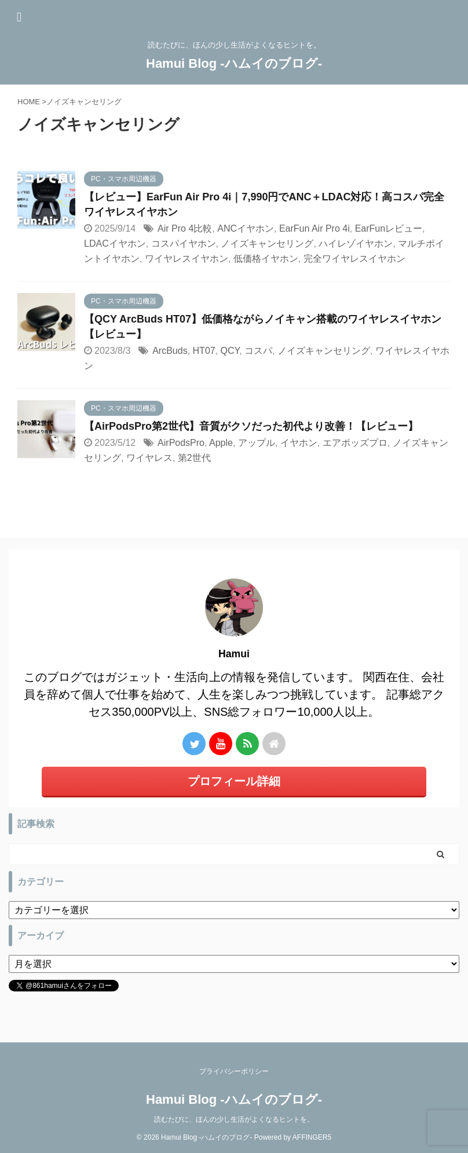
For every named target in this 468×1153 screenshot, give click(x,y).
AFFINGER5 (311, 1137)
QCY (230, 351)
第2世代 (194, 458)
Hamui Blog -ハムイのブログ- (234, 63)
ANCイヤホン (245, 228)
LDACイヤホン (115, 243)
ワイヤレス (149, 458)
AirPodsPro (181, 443)
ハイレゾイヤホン (356, 243)
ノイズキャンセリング (267, 243)
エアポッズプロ (355, 443)
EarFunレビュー (388, 228)
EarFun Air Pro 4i (314, 228)
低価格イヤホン (265, 258)
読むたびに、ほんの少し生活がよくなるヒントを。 (234, 1119)
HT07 (204, 351)
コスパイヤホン (183, 243)
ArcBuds (169, 351)
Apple (221, 443)
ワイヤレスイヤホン (186, 258)
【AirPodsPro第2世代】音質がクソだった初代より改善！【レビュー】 (251, 426)
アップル (256, 443)
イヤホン (298, 443)
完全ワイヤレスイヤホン (354, 258)
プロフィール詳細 (234, 781)
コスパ (258, 351)
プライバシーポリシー (234, 1071)
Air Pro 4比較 (185, 228)
